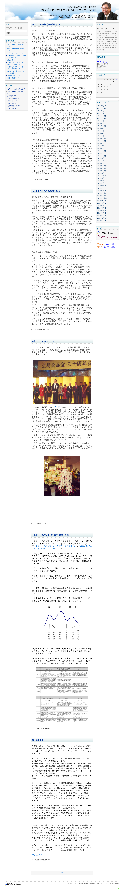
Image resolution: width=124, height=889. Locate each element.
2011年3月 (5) (101, 215)
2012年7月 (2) (101, 176)
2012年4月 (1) (101, 183)
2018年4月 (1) (101, 113)
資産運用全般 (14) (14, 106)
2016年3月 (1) (101, 133)
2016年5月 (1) (101, 131)
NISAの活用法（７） (14, 78)
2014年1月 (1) (101, 153)
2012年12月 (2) (102, 166)
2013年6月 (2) (101, 158)
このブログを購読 (109, 244)
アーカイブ (62, 873)
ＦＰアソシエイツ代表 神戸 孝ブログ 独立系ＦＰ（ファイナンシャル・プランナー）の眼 (63, 8)
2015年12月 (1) (102, 138)
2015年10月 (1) (102, 141)
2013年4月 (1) (101, 161)
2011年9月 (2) (101, 200)
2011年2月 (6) (101, 218)
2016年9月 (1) (101, 128)
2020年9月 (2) (101, 106)
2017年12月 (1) (102, 116)
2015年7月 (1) (101, 143)
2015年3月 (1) (101, 146)
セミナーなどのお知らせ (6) (16, 89)
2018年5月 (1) (101, 111)
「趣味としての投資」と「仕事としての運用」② (16, 63)
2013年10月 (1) (102, 156)
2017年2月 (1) (101, 123)
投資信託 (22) (12, 101)
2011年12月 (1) (102, 193)
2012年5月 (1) (101, 181)
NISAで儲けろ (102, 62)
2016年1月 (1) (101, 136)
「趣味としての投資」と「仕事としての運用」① (55, 546)
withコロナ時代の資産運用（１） (46, 191)
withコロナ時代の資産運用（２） (46, 24)
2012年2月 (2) (101, 188)
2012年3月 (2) (101, 186)
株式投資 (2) (12, 103)
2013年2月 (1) (101, 163)
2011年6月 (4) (101, 208)
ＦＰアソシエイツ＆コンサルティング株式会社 (105, 232)
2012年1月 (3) (101, 191)
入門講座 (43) (11, 96)
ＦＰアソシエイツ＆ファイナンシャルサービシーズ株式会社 (107, 236)
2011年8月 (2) (101, 203)
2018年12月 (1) (102, 108)
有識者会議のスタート (14, 76)
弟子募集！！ (37, 740)
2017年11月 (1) (102, 118)
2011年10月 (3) (102, 198)
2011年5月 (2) (101, 210)
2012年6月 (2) (101, 178)
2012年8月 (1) (101, 173)
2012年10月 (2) (102, 171)
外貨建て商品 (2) (13, 98)
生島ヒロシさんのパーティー (44, 341)
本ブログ (55, 407)
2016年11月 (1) (102, 126)
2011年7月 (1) (101, 206)
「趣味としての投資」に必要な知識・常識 (50, 535)
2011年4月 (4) (101, 213)
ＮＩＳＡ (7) (12, 108)
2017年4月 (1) (101, 121)
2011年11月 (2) (102, 195)
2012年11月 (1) (102, 168)
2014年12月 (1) (102, 151)
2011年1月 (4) (101, 220)
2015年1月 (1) (101, 148)
